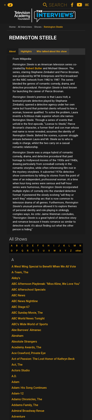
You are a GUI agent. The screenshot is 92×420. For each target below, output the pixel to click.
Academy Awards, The (26, 347)
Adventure (18, 416)
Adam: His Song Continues (29, 387)
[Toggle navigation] (87, 5)
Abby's (15, 278)
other (78, 251)
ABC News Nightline (24, 301)
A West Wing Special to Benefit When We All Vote (43, 266)
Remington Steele (53, 27)
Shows (38, 27)
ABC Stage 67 (20, 307)
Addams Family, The (24, 405)
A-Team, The (19, 272)
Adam (15, 382)
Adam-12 (17, 393)
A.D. (14, 376)
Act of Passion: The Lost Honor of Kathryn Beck (43, 359)
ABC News (18, 295)
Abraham (17, 335)
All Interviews (25, 27)
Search (58, 5)
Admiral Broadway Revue (27, 410)
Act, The (16, 364)
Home (12, 27)
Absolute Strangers (24, 341)
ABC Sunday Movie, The (27, 312)
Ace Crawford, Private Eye (28, 353)
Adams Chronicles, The (26, 399)
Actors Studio (20, 370)
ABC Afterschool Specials (28, 289)
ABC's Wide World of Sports (29, 324)
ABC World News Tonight (28, 318)
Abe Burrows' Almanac (26, 330)
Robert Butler (34, 68)
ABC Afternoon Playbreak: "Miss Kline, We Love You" (45, 284)
